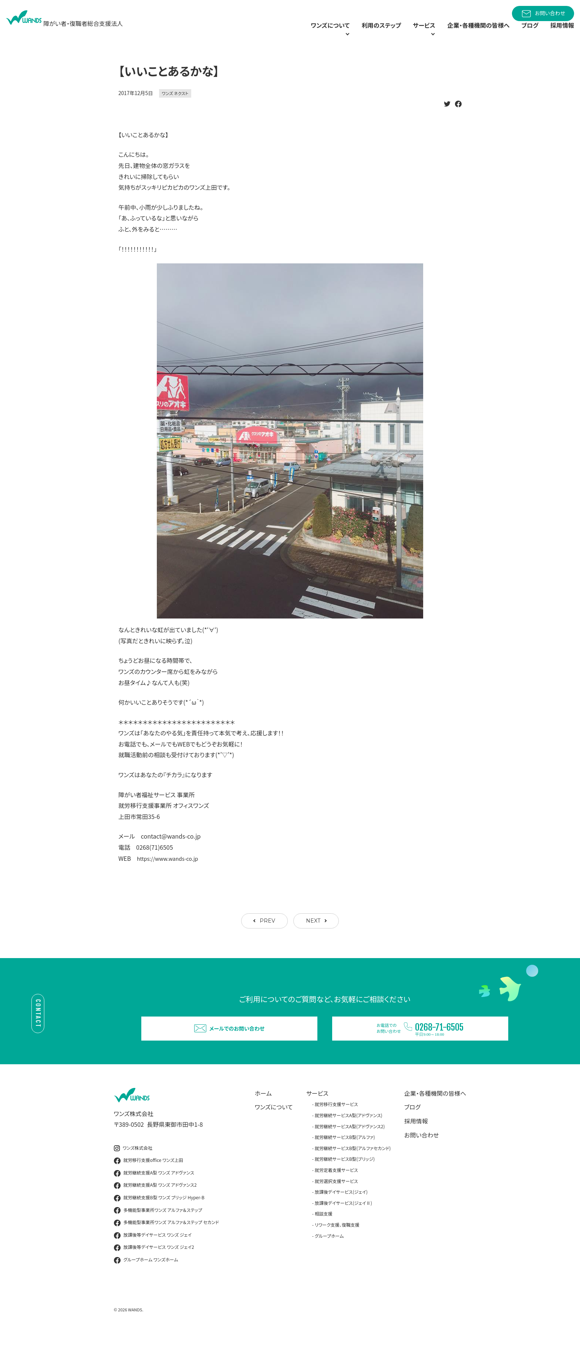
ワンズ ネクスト (175, 110)
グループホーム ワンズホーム (146, 1289)
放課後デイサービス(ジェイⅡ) (343, 1232)
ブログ (526, 33)
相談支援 (324, 1243)
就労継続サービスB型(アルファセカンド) (353, 1177)
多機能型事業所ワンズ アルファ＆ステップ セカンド (166, 1252)
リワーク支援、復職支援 (337, 1254)
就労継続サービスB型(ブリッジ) (345, 1188)
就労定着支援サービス (336, 1199)
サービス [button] (404, 33)
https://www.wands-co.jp (171, 874)
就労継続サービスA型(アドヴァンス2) (350, 1155)
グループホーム (329, 1265)
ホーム (263, 1122)
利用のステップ (358, 33)
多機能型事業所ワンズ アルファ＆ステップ (158, 1239)
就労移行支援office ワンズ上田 (148, 1189)
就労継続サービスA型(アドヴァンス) (348, 1144)
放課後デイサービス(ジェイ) (341, 1221)
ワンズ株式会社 (133, 1177)
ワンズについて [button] (296, 33)
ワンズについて (274, 1136)
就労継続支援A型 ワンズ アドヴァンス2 (155, 1215)
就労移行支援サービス (336, 1133)
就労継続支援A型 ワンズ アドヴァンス (154, 1202)
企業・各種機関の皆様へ (470, 33)
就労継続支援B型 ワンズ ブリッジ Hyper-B (159, 1227)
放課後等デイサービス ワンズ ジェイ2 (154, 1277)
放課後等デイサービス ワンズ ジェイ (153, 1264)
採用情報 (560, 33)
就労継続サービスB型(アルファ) (345, 1166)
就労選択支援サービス (336, 1210)
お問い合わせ (543, 13)
